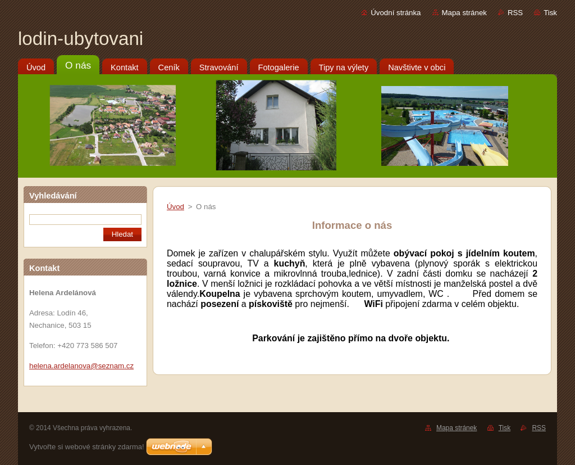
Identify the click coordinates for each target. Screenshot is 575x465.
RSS (515, 12)
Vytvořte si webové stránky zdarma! (86, 447)
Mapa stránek (464, 12)
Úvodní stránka (396, 12)
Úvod (175, 206)
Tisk (550, 12)
